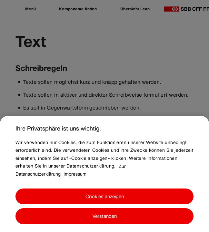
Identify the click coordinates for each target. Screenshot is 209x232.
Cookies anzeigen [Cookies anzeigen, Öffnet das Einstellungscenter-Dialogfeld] (104, 210)
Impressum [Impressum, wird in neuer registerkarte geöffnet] (75, 187)
